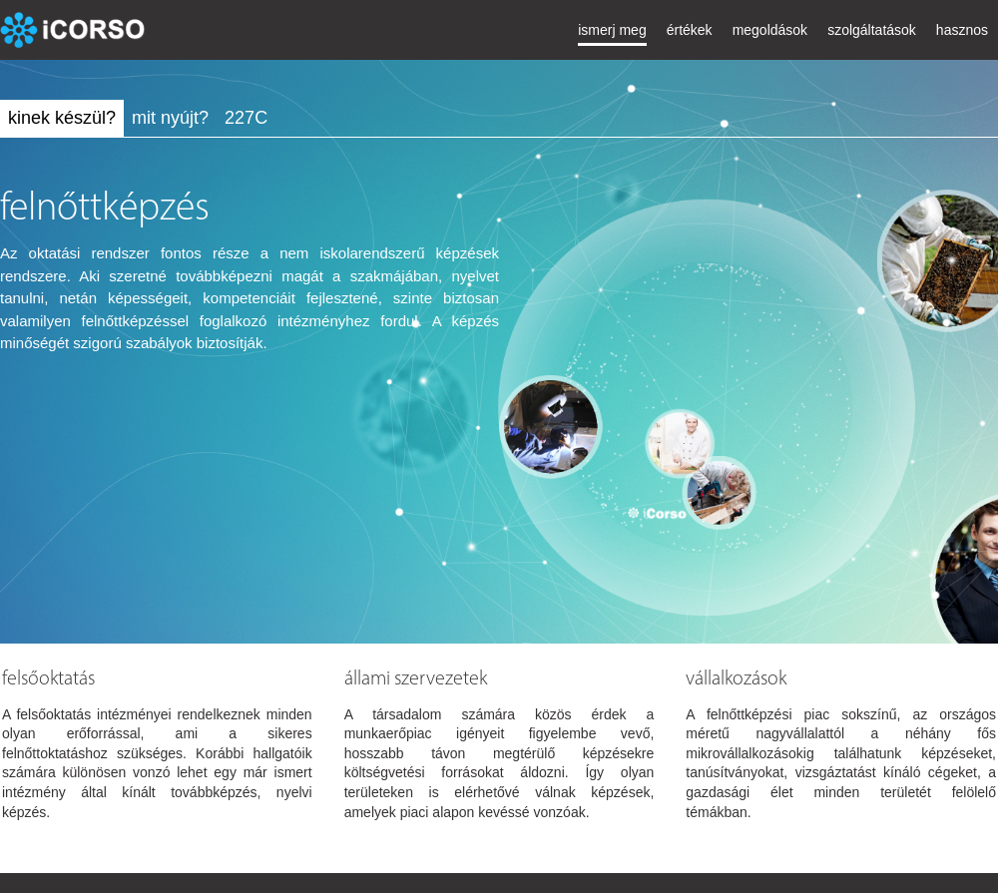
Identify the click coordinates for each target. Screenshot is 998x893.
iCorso (75, 30)
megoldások (770, 30)
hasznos (962, 30)
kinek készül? (62, 118)
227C (246, 118)
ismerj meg (612, 30)
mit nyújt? (170, 118)
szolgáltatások (871, 30)
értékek (690, 30)
